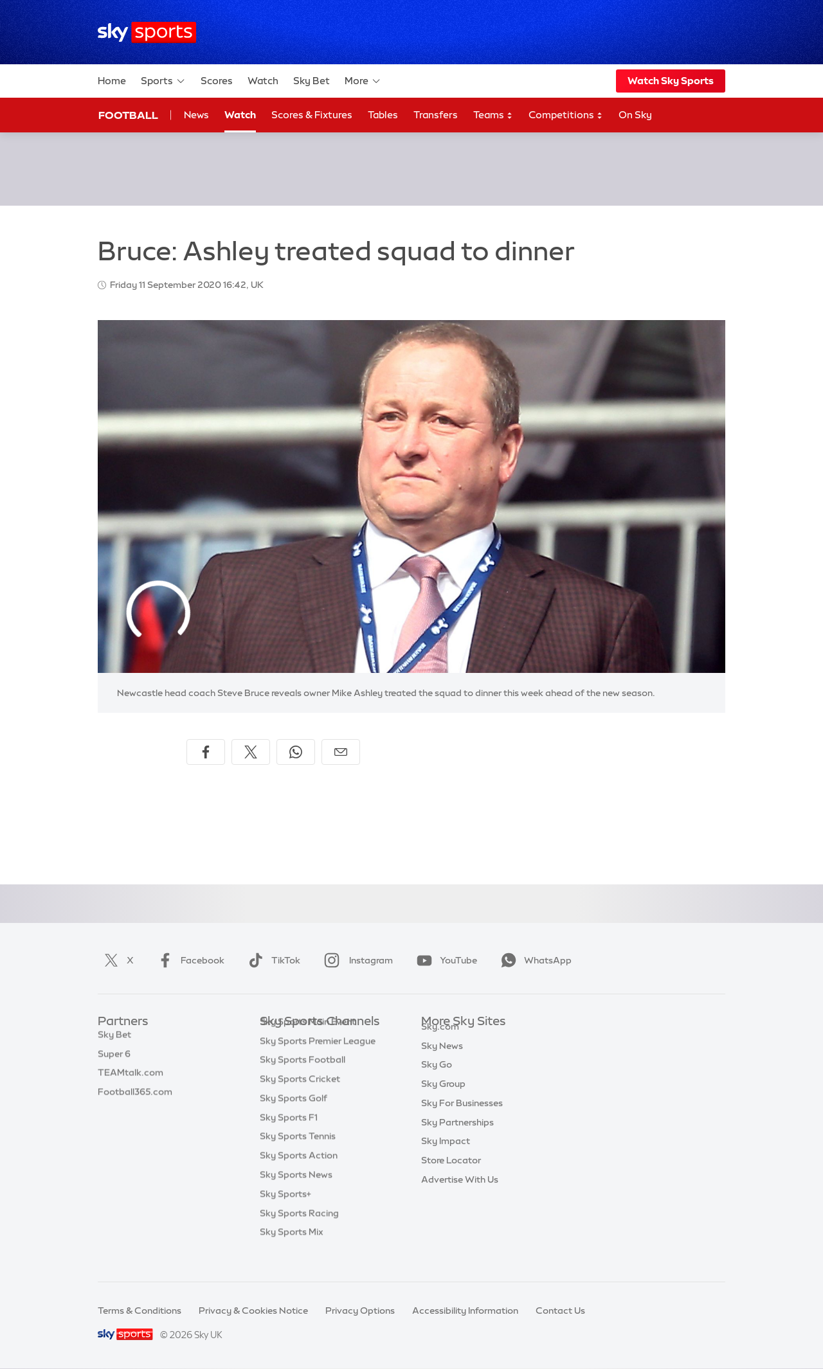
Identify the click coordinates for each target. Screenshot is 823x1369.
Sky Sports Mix (291, 1251)
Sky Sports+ (285, 1213)
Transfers (435, 115)
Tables (383, 115)
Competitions (566, 115)
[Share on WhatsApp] (295, 752)
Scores (217, 80)
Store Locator (451, 1174)
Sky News (442, 1060)
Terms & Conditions (139, 1310)
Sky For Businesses (462, 1117)
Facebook (188, 960)
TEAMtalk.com (130, 1079)
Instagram (356, 960)
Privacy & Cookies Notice (253, 1310)
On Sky (635, 115)
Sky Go (436, 1079)
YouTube (444, 960)
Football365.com (135, 1098)
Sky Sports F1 (289, 1136)
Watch (263, 80)
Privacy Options (360, 1310)
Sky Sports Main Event (308, 1041)
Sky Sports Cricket (300, 1098)
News (196, 115)
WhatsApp (534, 960)
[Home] (147, 32)
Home (112, 80)
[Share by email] (340, 752)
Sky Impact (445, 1155)
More (363, 81)
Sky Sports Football (302, 1079)
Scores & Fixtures (311, 115)
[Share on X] (250, 752)
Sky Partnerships (457, 1136)
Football (128, 115)
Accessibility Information (465, 1310)
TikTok (271, 960)
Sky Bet (311, 80)
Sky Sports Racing (299, 1232)
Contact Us (560, 1310)
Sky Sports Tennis (298, 1155)
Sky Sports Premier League (317, 1060)
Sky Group (443, 1098)
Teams (493, 115)
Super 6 (114, 1060)
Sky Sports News (296, 1194)
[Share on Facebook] (205, 752)
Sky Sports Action (299, 1174)
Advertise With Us (459, 1194)
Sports (163, 81)
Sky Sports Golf (293, 1117)
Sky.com (440, 1041)
